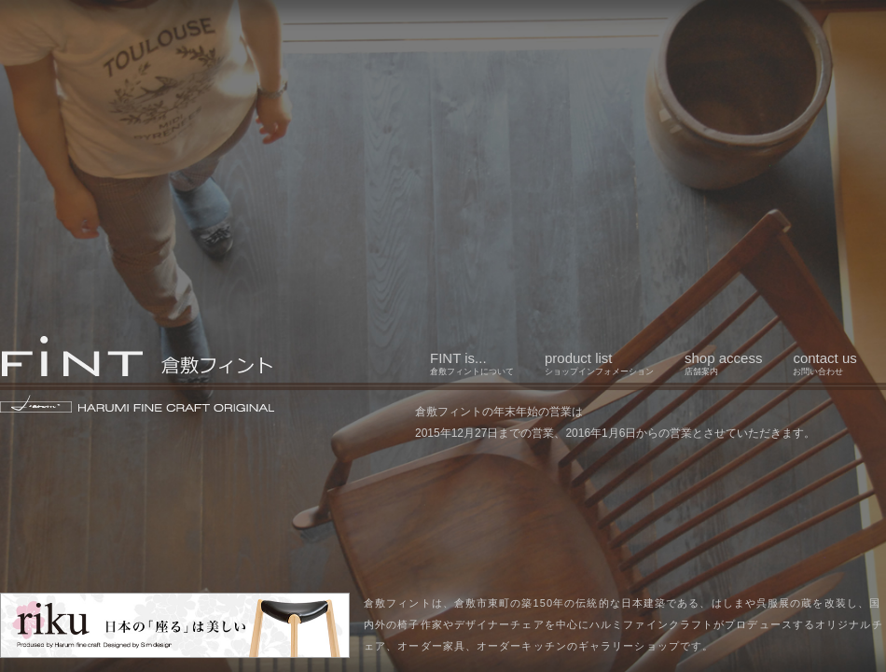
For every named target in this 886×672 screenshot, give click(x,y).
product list (599, 363)
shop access (723, 363)
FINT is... (472, 363)
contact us (824, 363)
